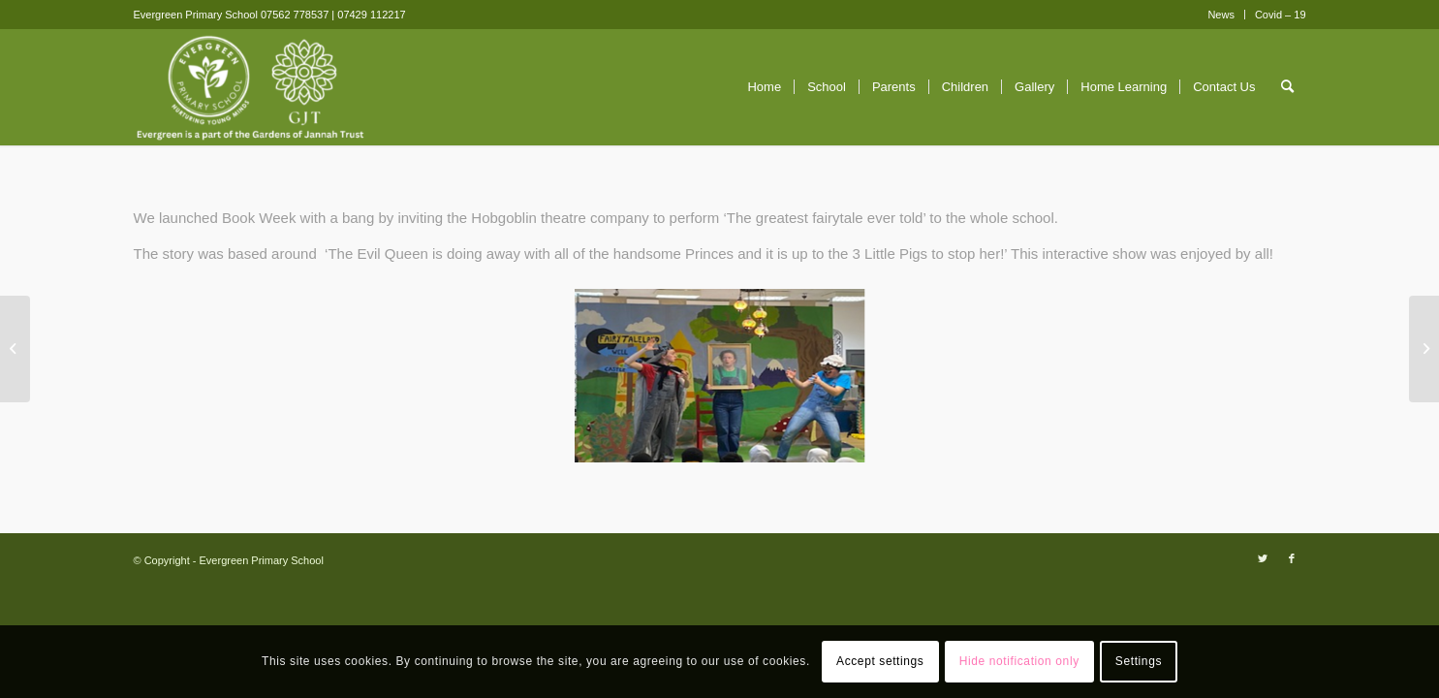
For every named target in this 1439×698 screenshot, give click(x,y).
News (1221, 14)
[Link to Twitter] (1262, 558)
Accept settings (879, 661)
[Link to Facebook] (1291, 558)
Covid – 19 (1280, 14)
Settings (1138, 661)
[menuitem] (1221, 14)
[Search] (1287, 87)
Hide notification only (1019, 661)
